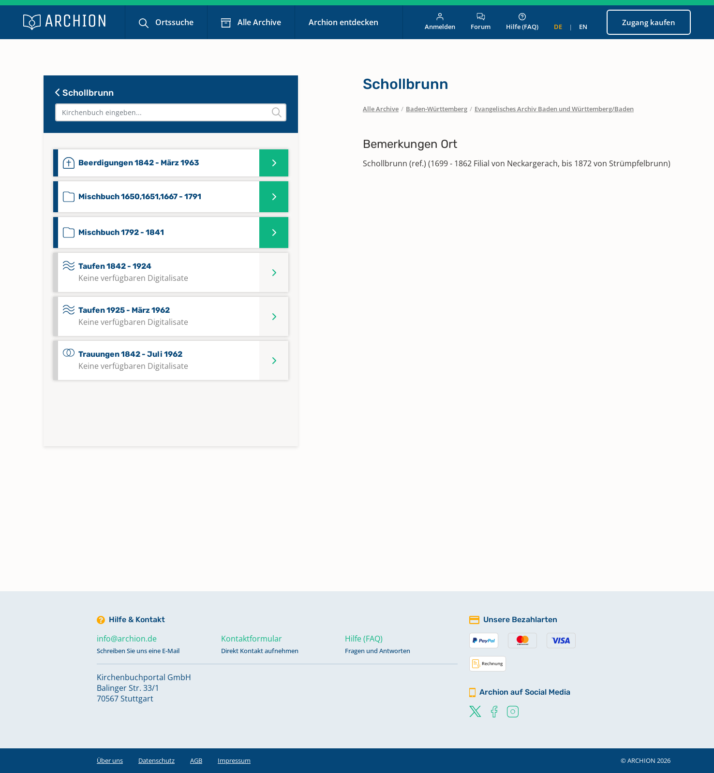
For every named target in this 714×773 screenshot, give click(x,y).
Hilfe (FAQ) (522, 22)
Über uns (110, 760)
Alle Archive (258, 22)
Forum (481, 22)
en (583, 26)
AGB (196, 760)
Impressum (234, 760)
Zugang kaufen (648, 22)
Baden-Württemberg (436, 108)
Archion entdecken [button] (344, 22)
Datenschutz (156, 760)
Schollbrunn (84, 93)
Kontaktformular (251, 638)
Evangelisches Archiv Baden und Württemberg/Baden (554, 108)
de (558, 26)
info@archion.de (127, 638)
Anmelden (440, 22)
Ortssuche (173, 22)
